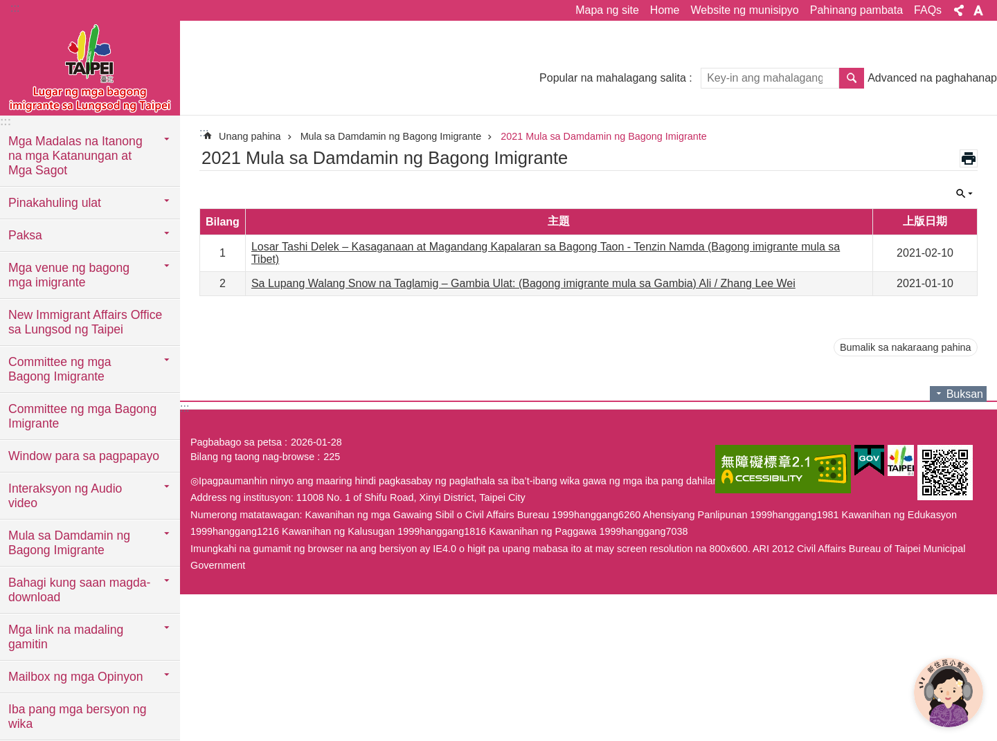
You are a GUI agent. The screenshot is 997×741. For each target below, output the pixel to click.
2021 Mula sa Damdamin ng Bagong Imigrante (604, 136)
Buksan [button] (964, 193)
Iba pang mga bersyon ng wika (77, 716)
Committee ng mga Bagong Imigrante (82, 416)
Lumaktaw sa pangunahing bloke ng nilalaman (7, 7)
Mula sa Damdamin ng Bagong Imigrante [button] (69, 543)
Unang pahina (250, 136)
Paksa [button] (25, 235)
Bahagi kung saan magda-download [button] (79, 590)
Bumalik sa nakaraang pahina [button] (905, 347)
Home (665, 10)
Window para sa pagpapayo (83, 456)
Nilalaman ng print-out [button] (969, 158)
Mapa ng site (607, 10)
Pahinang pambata (856, 10)
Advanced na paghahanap (932, 78)
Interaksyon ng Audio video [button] (65, 496)
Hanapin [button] (851, 78)
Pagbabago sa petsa (236, 442)
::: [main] (203, 132)
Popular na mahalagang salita (612, 78)
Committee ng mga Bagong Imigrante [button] (59, 369)
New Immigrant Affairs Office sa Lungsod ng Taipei (85, 322)
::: (14, 8)
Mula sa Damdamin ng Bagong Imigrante (391, 136)
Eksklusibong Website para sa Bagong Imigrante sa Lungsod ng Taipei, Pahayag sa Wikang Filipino (90, 67)
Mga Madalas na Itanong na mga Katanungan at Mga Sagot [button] (75, 155)
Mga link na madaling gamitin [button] (65, 637)
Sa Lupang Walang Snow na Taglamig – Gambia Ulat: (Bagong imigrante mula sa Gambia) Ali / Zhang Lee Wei (523, 283)
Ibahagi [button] (959, 10)
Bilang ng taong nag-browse (252, 456)
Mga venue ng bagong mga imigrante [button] (68, 275)
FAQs (928, 10)
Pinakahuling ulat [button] (54, 203)
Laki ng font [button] (978, 10)
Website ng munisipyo (745, 10)
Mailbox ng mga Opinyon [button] (75, 677)
